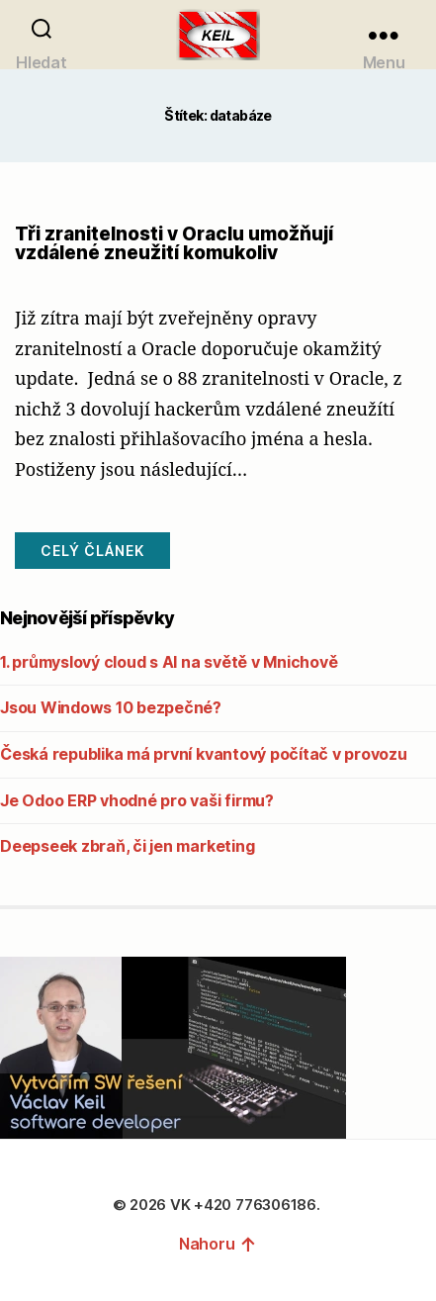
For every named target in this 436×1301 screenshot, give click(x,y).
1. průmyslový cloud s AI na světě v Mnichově (168, 662)
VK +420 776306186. (246, 1204)
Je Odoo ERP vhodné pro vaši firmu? (137, 800)
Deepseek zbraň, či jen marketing (127, 846)
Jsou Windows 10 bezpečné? (110, 707)
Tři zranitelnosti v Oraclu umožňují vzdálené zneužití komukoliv (174, 243)
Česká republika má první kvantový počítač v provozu (203, 754)
